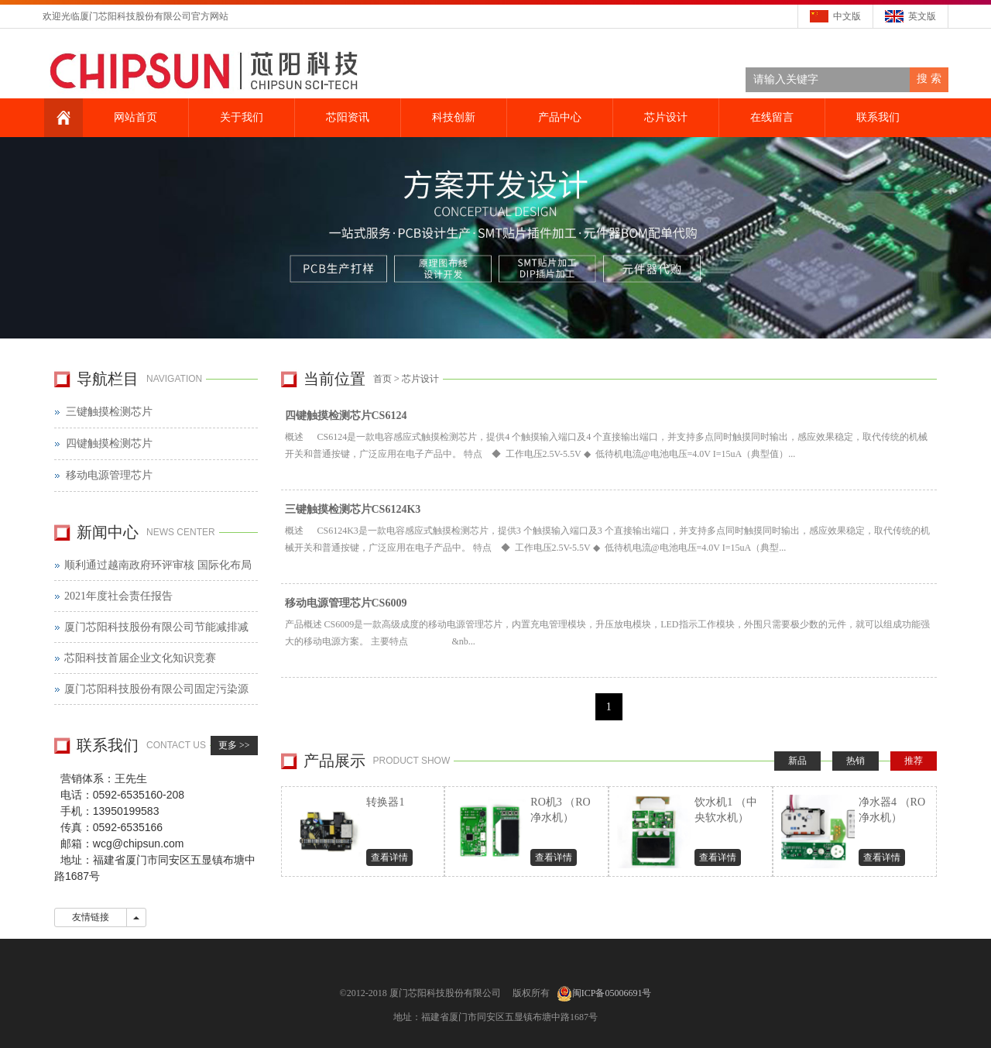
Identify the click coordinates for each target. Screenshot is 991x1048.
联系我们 (876, 117)
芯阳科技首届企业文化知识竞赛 (140, 658)
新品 (797, 760)
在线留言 (770, 117)
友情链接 (90, 917)
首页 (382, 378)
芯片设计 (664, 117)
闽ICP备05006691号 (612, 993)
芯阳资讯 (346, 117)
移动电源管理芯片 (109, 475)
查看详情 (389, 857)
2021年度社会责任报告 (118, 596)
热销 (855, 760)
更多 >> (234, 745)
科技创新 (452, 117)
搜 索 (929, 78)
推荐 (913, 760)
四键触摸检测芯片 (109, 443)
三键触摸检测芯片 (109, 411)
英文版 (922, 16)
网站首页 (134, 117)
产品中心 (558, 117)
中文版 (847, 16)
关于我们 (240, 117)
